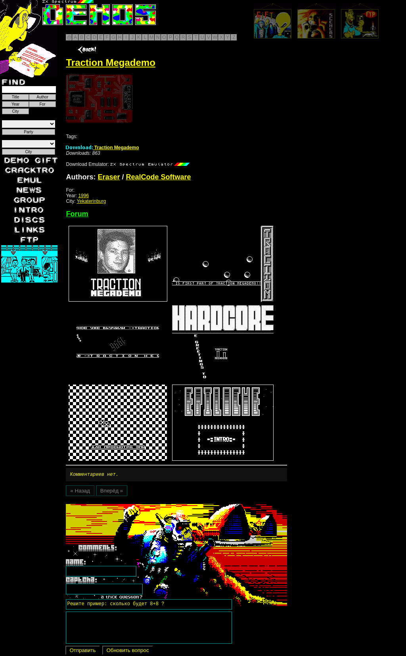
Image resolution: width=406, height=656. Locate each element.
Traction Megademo (102, 147)
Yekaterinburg (91, 201)
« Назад (80, 492)
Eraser (109, 177)
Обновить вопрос (127, 651)
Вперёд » (111, 492)
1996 (83, 195)
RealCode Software (158, 177)
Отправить (82, 651)
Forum (77, 214)
